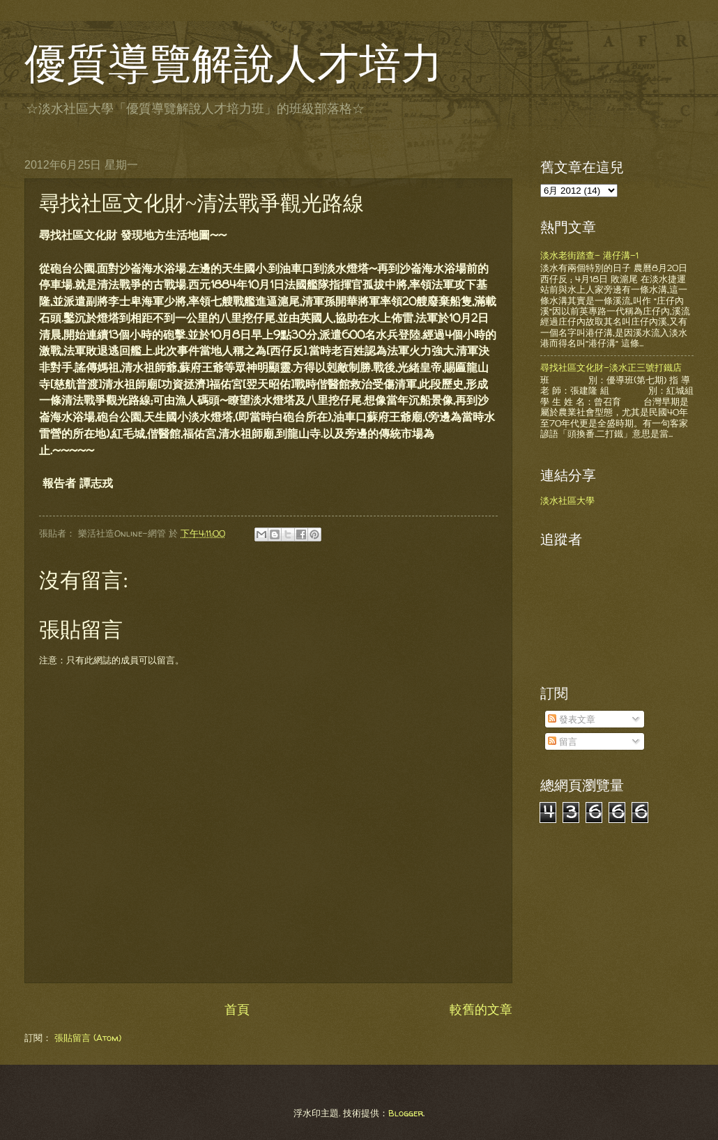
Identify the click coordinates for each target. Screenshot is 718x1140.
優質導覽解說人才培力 (233, 64)
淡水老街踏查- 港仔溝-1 (589, 255)
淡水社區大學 (567, 500)
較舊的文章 (481, 1009)
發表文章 (571, 719)
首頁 (237, 1009)
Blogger (405, 1113)
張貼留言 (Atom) (87, 1037)
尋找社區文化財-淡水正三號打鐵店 (611, 367)
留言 (562, 741)
